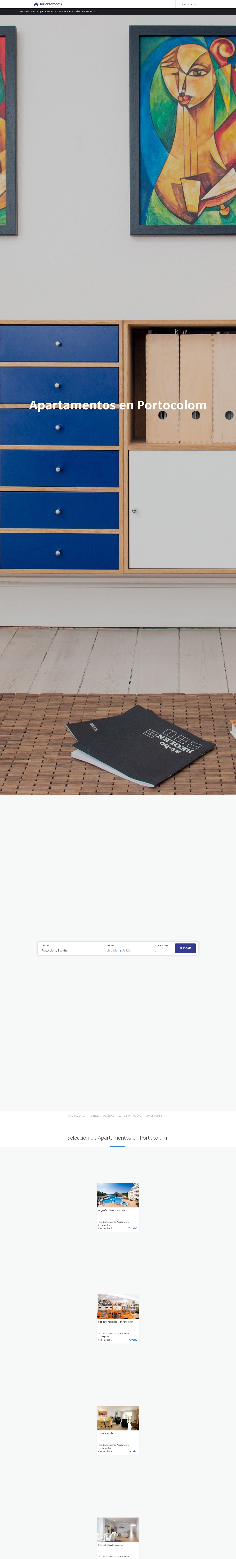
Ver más (132, 1228)
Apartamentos (46, 11)
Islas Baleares (64, 11)
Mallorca (78, 11)
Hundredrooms (28, 11)
